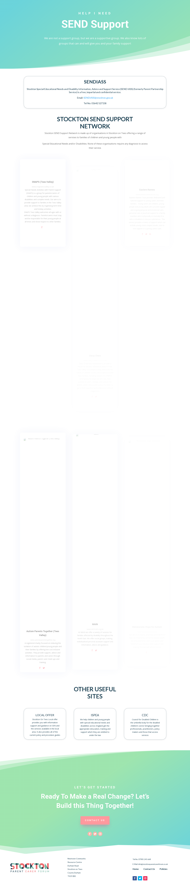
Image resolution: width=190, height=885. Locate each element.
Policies (163, 869)
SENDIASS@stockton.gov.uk (98, 97)
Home (136, 869)
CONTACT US (95, 820)
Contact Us (149, 869)
